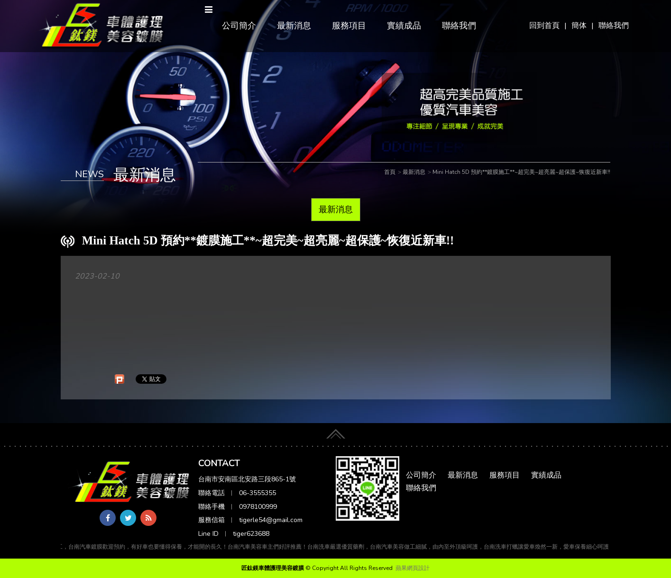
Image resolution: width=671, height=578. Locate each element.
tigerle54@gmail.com (271, 519)
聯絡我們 (613, 25)
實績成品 (404, 25)
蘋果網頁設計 (412, 568)
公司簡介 (239, 25)
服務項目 (349, 25)
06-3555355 (257, 492)
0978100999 (258, 506)
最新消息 (294, 25)
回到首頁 (544, 25)
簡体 (579, 25)
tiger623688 (251, 533)
